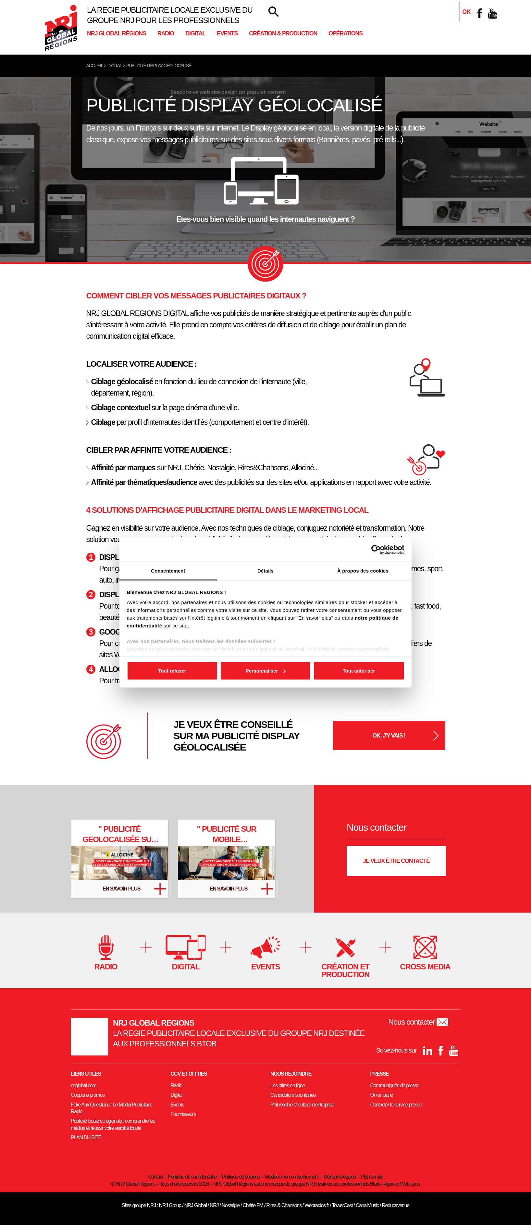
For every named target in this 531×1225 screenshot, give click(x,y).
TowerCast (342, 1205)
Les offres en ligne (287, 1085)
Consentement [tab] (168, 571)
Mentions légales (340, 1177)
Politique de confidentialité (192, 1177)
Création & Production (283, 33)
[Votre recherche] (274, 11)
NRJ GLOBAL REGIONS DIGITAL (137, 313)
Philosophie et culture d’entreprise (302, 1104)
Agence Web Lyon (402, 1184)
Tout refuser (172, 670)
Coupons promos (88, 1095)
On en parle (381, 1095)
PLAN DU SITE (86, 1137)
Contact (155, 1177)
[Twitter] (238, 807)
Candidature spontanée (292, 1095)
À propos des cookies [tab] (363, 571)
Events (227, 33)
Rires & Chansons (283, 1205)
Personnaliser (266, 670)
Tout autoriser (359, 670)
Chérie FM (252, 1205)
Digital (195, 33)
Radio (165, 33)
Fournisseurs (183, 1114)
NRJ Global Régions (116, 33)
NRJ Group (170, 1205)
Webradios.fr (316, 1205)
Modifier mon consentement (291, 1177)
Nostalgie (231, 1205)
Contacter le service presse (396, 1104)
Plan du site (372, 1177)
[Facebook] (479, 13)
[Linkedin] (466, 13)
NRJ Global (195, 1205)
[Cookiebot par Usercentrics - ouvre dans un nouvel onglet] (376, 549)
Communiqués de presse (394, 1085)
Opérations (345, 33)
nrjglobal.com (83, 1085)
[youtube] (492, 13)
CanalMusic (367, 1205)
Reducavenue (395, 1205)
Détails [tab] (265, 571)
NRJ (214, 1205)
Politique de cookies (241, 1177)
